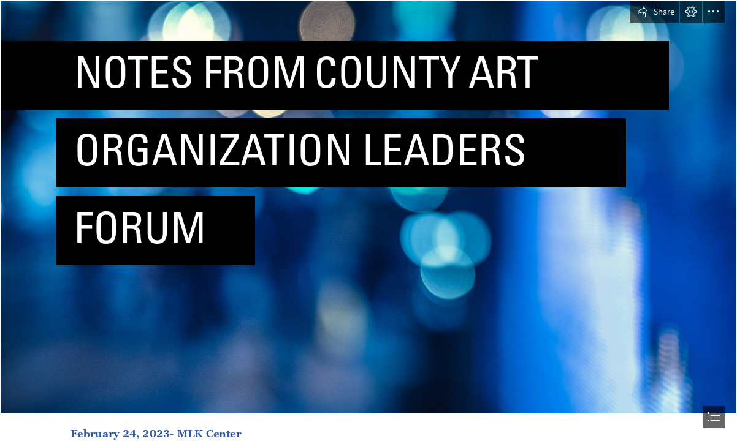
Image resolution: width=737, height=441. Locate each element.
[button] (654, 12)
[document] (368, 220)
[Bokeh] (368, 207)
